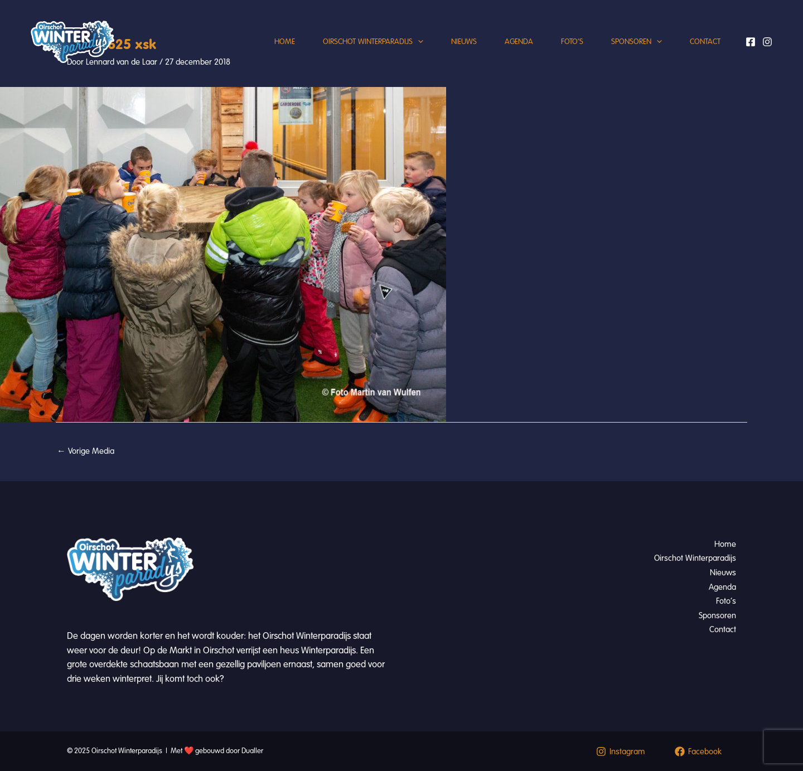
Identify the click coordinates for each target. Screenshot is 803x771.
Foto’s (572, 41)
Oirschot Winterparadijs (373, 42)
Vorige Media (85, 451)
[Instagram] (767, 42)
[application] (418, 42)
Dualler (252, 750)
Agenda (519, 41)
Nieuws (464, 41)
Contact (705, 41)
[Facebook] (751, 42)
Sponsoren (636, 42)
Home (284, 41)
